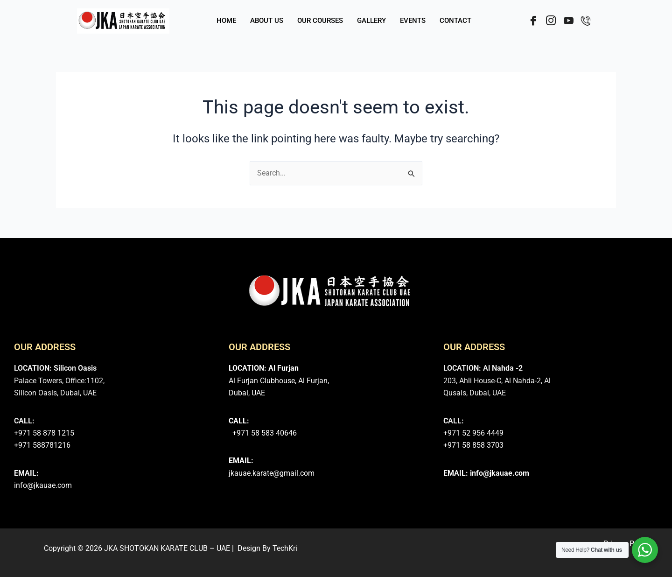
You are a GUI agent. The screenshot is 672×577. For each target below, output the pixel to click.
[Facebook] (530, 21)
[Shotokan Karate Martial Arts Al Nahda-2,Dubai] (604, 411)
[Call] (585, 21)
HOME (226, 21)
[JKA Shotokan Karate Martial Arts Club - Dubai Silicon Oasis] (171, 411)
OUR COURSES (320, 21)
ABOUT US (266, 21)
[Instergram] (548, 21)
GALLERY (371, 21)
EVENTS (413, 21)
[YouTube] (567, 21)
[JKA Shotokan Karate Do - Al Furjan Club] (385, 411)
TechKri (285, 548)
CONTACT (455, 21)
